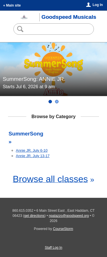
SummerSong (26, 134)
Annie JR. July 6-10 (32, 150)
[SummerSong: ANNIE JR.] (50, 101)
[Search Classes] (53, 29)
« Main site (12, 5)
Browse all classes (50, 179)
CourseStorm (63, 229)
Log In (97, 5)
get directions (34, 216)
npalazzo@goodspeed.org (69, 216)
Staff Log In (53, 248)
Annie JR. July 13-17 (33, 156)
